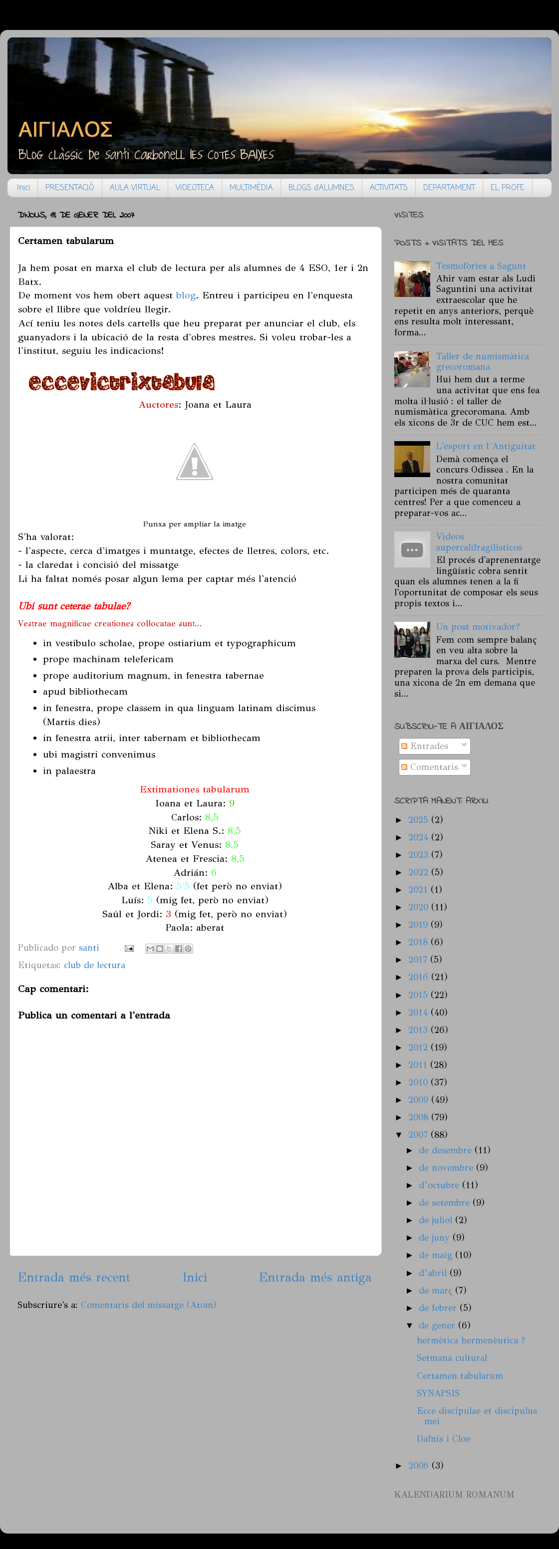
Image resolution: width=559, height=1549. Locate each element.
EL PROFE (508, 188)
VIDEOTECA (195, 188)
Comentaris (429, 767)
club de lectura (94, 965)
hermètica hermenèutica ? (471, 1340)
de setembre (446, 1202)
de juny (436, 1237)
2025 (419, 819)
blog (186, 295)
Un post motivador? (478, 626)
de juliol (437, 1220)
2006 (420, 1465)
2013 (419, 1030)
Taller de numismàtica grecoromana (482, 362)
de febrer (439, 1307)
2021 (419, 889)
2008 (419, 1117)
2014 (419, 1012)
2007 (419, 1134)
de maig (437, 1255)
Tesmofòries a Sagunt (481, 265)
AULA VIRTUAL (135, 188)
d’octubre (440, 1185)
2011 (419, 1064)
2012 (419, 1047)
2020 (419, 907)
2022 (419, 872)
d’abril (434, 1273)
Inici (23, 188)
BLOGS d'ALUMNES (321, 188)
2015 (419, 995)
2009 (419, 1099)
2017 (419, 959)
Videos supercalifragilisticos (479, 542)
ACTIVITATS (389, 188)
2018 (419, 942)
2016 (419, 977)
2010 (419, 1082)
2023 (419, 854)
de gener (438, 1325)
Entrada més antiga (315, 1277)
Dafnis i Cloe (443, 1438)
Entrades (424, 746)
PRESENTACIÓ (69, 188)
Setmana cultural (452, 1357)
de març (437, 1290)
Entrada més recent (73, 1277)
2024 (419, 837)
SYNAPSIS (438, 1393)
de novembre (447, 1167)
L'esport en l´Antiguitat (486, 446)
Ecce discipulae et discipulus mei (477, 1416)
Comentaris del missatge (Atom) (149, 1304)
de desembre (447, 1150)
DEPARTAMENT (449, 188)
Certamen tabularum (460, 1375)
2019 (419, 924)
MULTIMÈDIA (251, 188)
